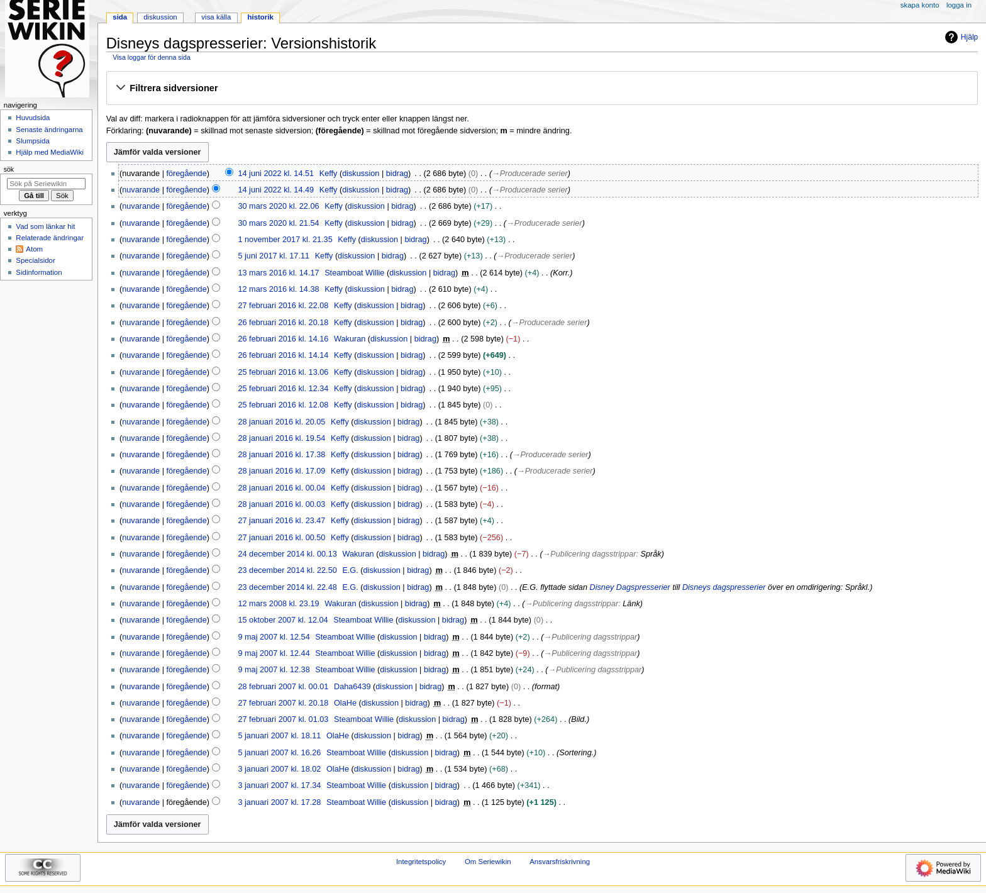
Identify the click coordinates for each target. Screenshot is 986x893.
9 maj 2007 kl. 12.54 (273, 637)
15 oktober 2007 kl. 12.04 (283, 620)
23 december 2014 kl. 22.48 (287, 587)
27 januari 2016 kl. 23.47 (281, 520)
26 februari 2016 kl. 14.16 (283, 339)
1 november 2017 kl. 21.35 (285, 239)
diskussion (360, 173)
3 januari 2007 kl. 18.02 (279, 769)
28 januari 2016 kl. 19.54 (281, 438)
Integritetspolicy (421, 861)
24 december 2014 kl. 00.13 (287, 554)
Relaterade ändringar (50, 237)
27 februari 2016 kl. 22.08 (283, 305)
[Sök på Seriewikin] (46, 183)
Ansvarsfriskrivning (559, 861)
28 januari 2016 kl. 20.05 (281, 422)
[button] (541, 89)
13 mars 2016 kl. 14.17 (278, 273)
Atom (34, 249)
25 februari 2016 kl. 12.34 (283, 388)
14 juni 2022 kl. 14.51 (276, 173)
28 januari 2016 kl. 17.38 (281, 454)
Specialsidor (35, 260)
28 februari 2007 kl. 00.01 (283, 686)
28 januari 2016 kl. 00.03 (281, 504)
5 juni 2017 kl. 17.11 (273, 256)
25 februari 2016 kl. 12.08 (283, 405)
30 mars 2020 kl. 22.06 (278, 206)
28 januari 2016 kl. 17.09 (281, 471)
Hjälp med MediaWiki (50, 152)
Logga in (959, 5)
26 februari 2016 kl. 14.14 (283, 355)
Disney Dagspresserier (630, 587)
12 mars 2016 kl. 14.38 (278, 289)
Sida (120, 17)
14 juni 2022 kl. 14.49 (276, 190)
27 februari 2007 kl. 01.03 (283, 719)
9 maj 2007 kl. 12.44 (273, 653)
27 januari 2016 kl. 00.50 (281, 537)
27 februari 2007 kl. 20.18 (283, 703)
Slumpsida (32, 141)
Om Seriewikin (488, 861)
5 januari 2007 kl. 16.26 (279, 752)
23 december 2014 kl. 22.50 (287, 570)
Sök (9, 169)
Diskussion (160, 17)
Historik (261, 17)
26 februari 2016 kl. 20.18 (283, 322)
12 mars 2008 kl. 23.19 (278, 603)
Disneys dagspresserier (724, 587)
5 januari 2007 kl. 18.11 (279, 735)
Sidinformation (39, 272)
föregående (187, 173)
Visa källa (216, 17)
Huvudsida (33, 117)
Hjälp (960, 37)
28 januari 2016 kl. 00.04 (281, 488)
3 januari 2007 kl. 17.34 (279, 785)
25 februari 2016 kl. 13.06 (283, 372)
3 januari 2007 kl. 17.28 (279, 802)
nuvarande (141, 190)
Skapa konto (919, 5)
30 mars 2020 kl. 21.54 (278, 223)
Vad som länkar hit (45, 226)
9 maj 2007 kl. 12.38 (273, 669)
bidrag (397, 173)
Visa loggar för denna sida (152, 57)
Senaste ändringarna (49, 129)
